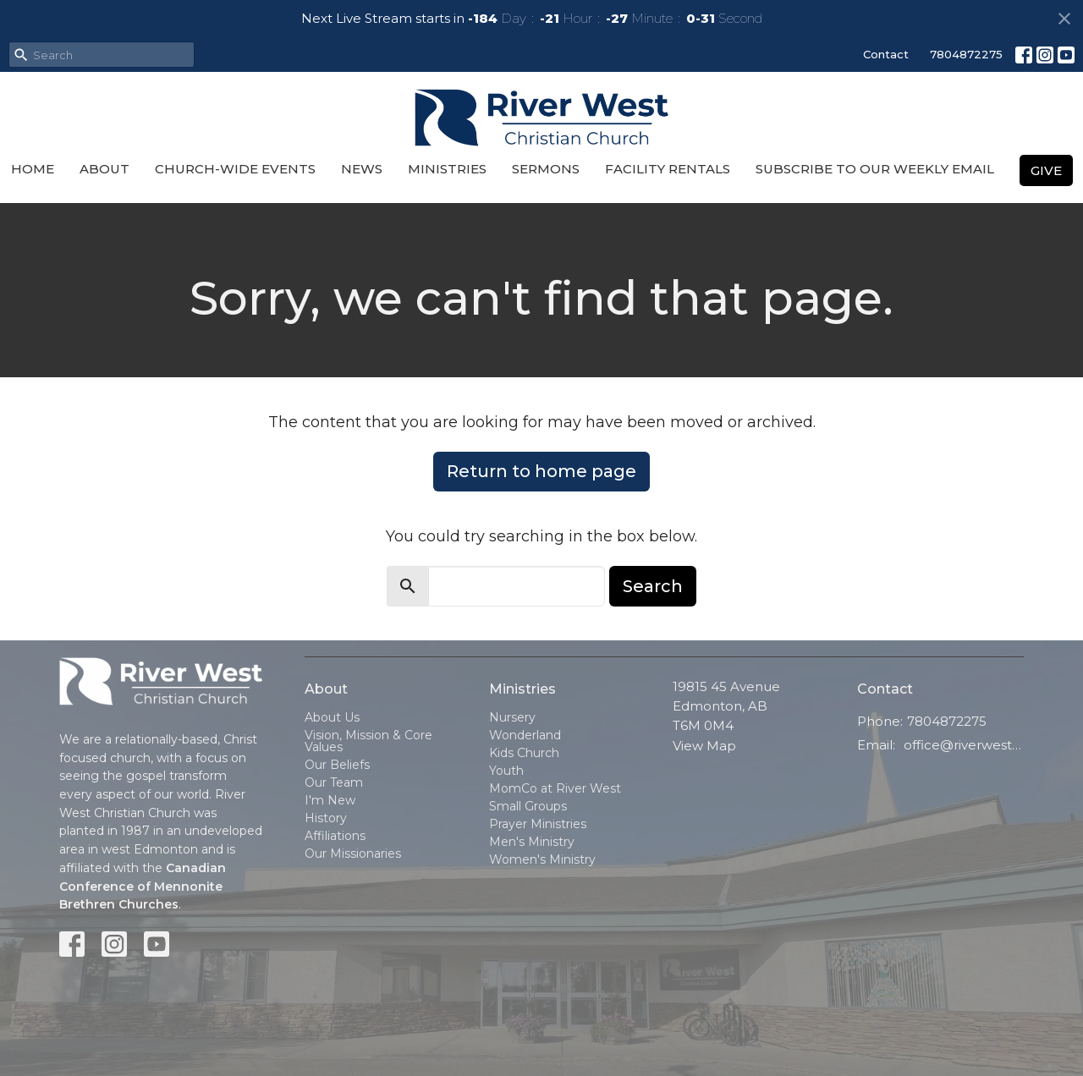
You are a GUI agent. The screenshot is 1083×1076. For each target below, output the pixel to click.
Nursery (512, 717)
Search (653, 586)
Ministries (447, 169)
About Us (332, 717)
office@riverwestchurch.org (964, 745)
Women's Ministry (542, 859)
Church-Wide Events (235, 169)
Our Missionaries (353, 853)
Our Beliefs (337, 764)
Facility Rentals (667, 169)
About (104, 169)
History (326, 818)
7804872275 (966, 54)
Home (32, 169)
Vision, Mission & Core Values (368, 741)
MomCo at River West (555, 788)
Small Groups (528, 806)
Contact (886, 54)
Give (1046, 170)
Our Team (334, 782)
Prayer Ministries (537, 824)
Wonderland (525, 735)
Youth (506, 770)
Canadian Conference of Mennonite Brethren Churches (142, 886)
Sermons (546, 169)
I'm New (330, 800)
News (361, 169)
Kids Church (524, 752)
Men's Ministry (531, 841)
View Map (704, 746)
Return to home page (541, 471)
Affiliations (335, 835)
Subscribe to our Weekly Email (875, 169)
